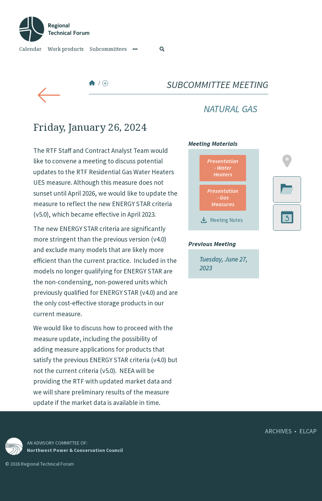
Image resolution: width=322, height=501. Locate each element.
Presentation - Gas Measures (222, 197)
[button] (287, 161)
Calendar (30, 49)
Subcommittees (108, 49)
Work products (66, 49)
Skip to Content (16, 4)
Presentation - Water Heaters (222, 167)
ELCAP (308, 431)
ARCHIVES (278, 431)
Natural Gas (230, 108)
